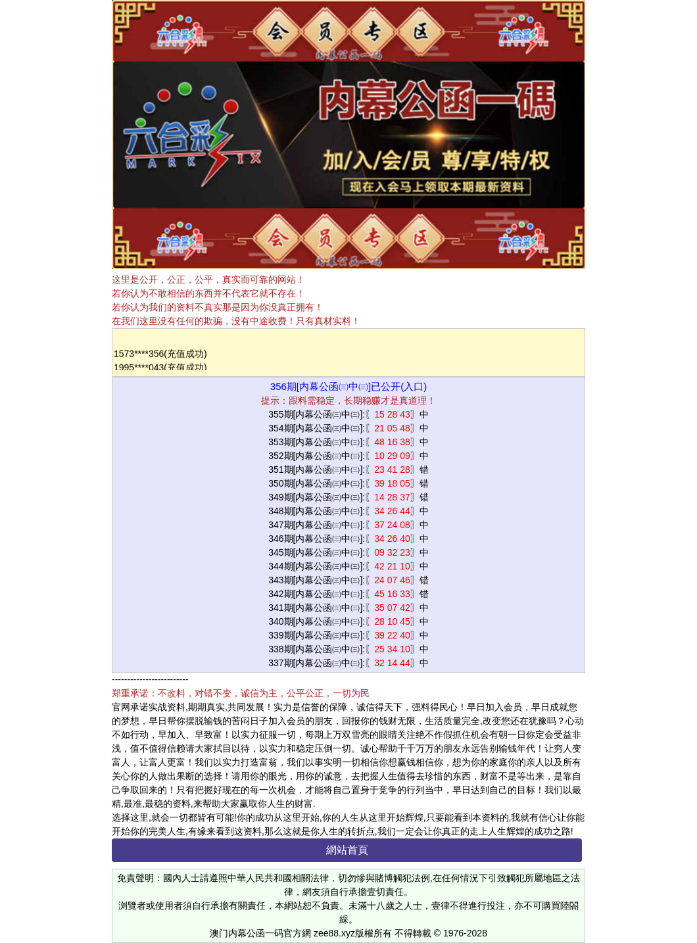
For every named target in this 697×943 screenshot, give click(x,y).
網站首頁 (347, 850)
